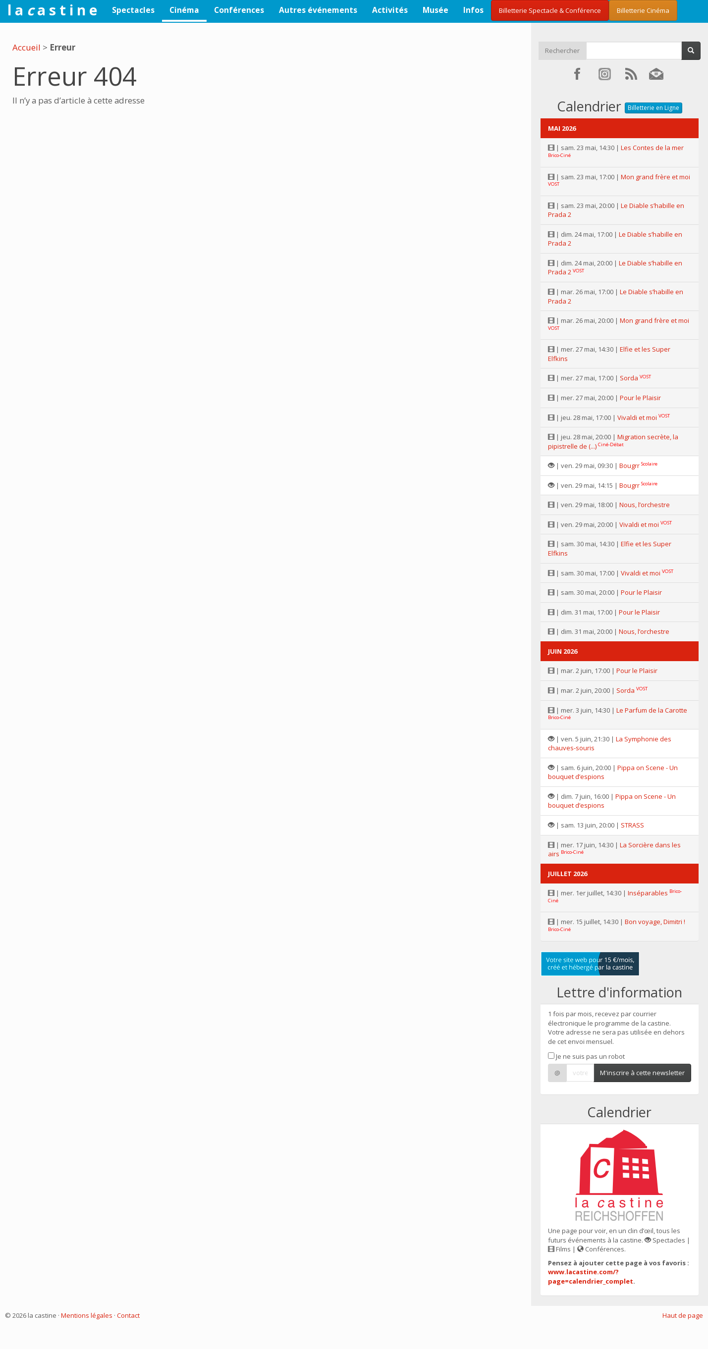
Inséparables (648, 892)
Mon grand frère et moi (655, 176)
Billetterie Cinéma (643, 10)
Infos (473, 9)
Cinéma (184, 9)
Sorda (629, 377)
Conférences (239, 9)
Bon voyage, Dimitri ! (655, 921)
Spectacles (133, 9)
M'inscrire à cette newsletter (642, 1072)
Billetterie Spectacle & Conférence (550, 10)
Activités (390, 9)
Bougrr (629, 465)
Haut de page (682, 1315)
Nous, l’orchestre (644, 504)
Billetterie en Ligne (653, 108)
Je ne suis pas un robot (586, 1056)
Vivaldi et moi (637, 417)
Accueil (26, 47)
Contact (128, 1315)
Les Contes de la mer (652, 147)
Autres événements (318, 9)
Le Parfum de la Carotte (651, 710)
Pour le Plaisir (640, 397)
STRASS (632, 825)
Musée (435, 9)
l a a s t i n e (52, 9)
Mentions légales (86, 1315)
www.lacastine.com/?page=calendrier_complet (590, 1276)
